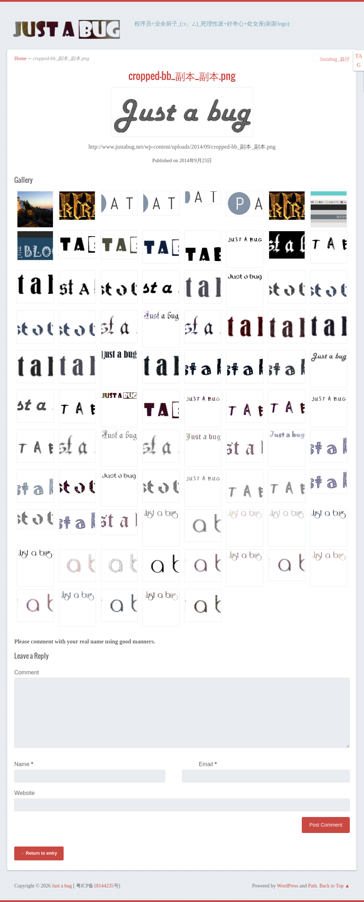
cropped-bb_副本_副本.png (181, 75)
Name (23, 764)
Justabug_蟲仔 (331, 59)
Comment (26, 672)
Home (20, 58)
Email (208, 764)
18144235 (104, 885)
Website (24, 793)
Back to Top (331, 885)
